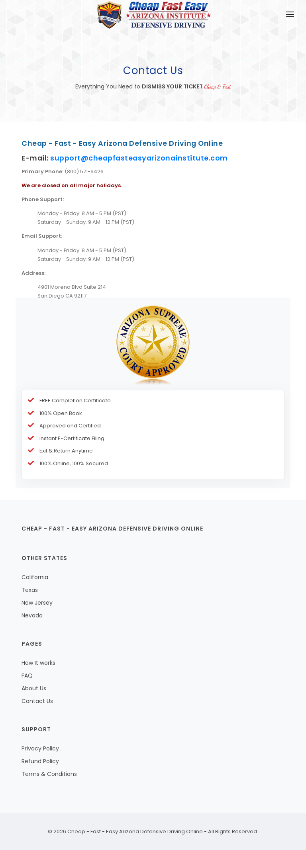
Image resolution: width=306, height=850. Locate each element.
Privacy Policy (40, 748)
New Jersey (37, 603)
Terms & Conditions (49, 774)
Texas (30, 590)
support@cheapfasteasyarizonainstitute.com (139, 158)
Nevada (32, 615)
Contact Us (37, 701)
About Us (34, 688)
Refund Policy (40, 761)
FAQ (27, 676)
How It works (38, 663)
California (35, 577)
